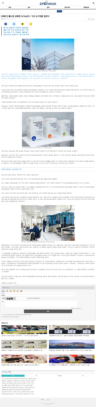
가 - (93, 19)
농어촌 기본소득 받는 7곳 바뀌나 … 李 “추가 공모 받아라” (20, 335)
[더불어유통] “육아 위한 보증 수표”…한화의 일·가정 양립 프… (21, 365)
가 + (89, 19)
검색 (59, 11)
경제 (48, 7)
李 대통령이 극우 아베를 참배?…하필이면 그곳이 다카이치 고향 (69, 365)
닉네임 (2, 293)
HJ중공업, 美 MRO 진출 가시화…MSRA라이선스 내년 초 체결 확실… (71, 350)
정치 (29, 7)
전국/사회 (67, 7)
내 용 (2, 301)
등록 (48, 311)
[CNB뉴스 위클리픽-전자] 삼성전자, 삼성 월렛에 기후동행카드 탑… (23, 350)
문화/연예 (86, 7)
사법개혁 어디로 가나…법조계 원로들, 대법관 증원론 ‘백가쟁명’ (69, 335)
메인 (10, 7)
